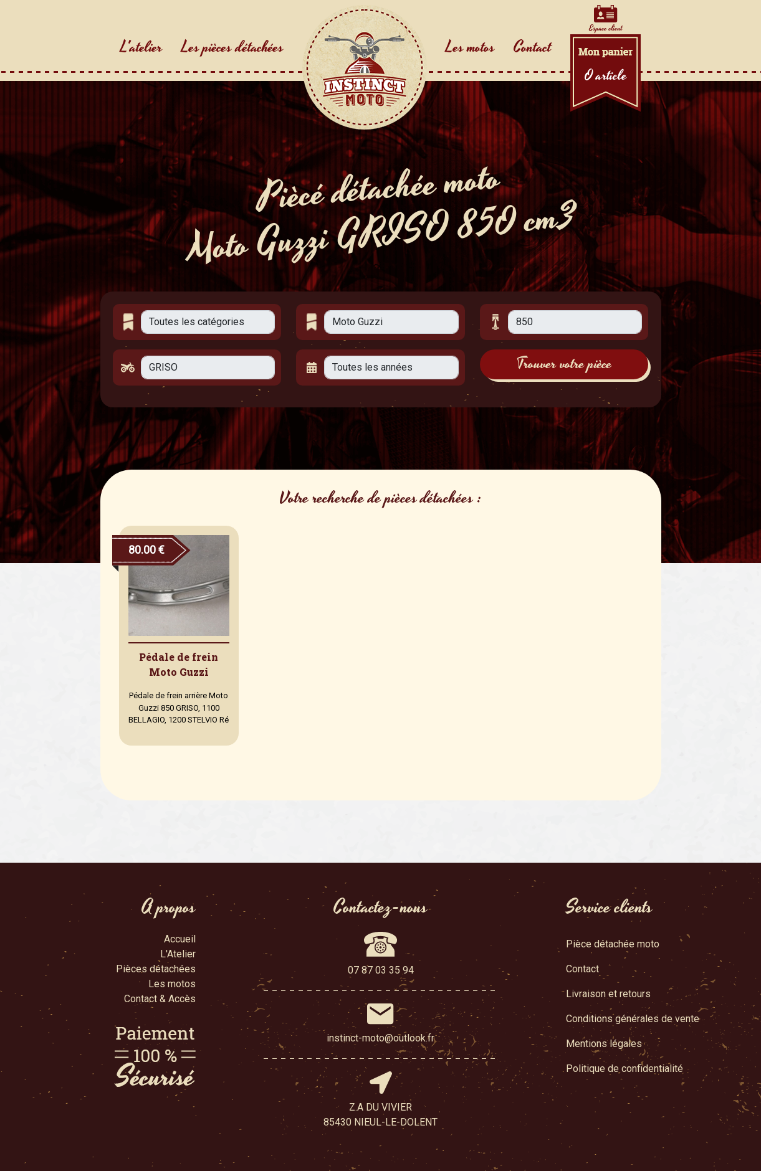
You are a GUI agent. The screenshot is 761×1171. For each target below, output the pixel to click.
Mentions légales (604, 1044)
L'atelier (141, 47)
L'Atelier (178, 954)
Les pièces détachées (232, 47)
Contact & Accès (160, 999)
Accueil (180, 939)
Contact (533, 47)
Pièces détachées (156, 969)
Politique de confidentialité (624, 1068)
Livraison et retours (608, 994)
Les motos (470, 47)
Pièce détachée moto (612, 944)
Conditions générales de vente (632, 1019)
